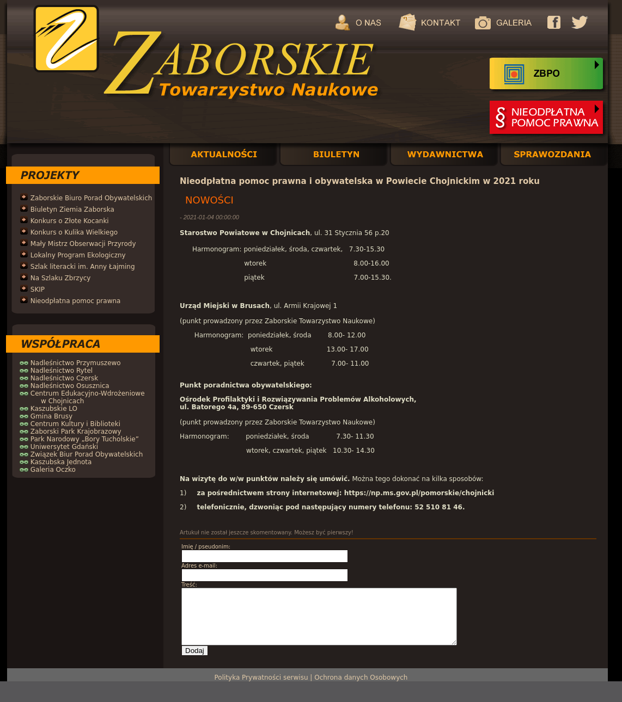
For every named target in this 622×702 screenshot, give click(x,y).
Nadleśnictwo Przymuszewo (76, 363)
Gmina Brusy (51, 416)
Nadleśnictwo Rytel (62, 370)
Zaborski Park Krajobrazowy (76, 431)
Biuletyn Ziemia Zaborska (72, 209)
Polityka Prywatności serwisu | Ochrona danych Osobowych (311, 677)
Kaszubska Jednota (61, 462)
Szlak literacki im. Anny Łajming (83, 266)
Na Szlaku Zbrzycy (61, 278)
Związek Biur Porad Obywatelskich (87, 454)
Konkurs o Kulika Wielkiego (74, 232)
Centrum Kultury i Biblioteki (75, 424)
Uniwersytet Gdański (64, 447)
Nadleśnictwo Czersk (64, 378)
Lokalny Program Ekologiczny (78, 255)
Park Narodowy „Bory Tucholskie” (85, 439)
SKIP (38, 289)
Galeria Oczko (53, 469)
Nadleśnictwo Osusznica (70, 386)
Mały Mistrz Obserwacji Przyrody (83, 244)
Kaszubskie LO (54, 408)
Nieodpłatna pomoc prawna (76, 301)
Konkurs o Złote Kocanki (70, 221)
